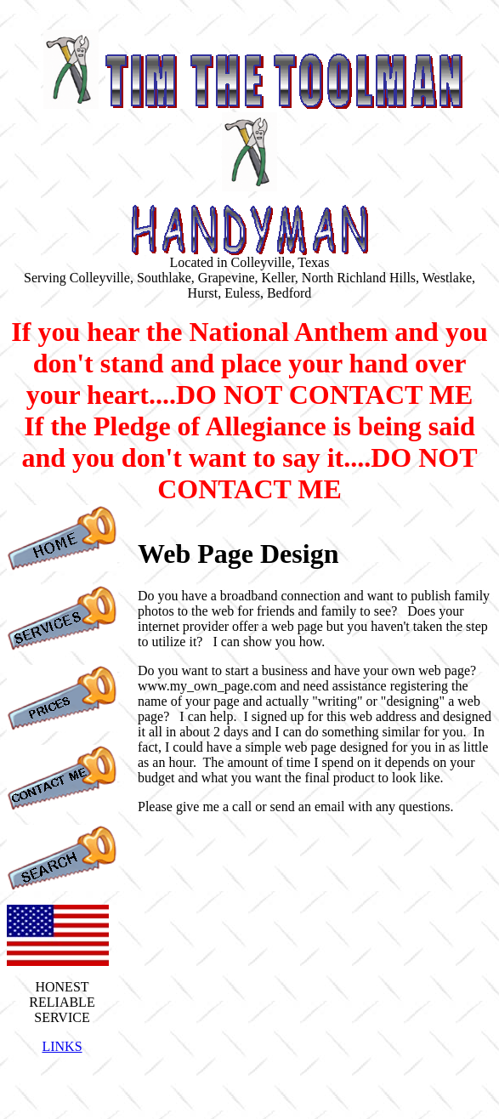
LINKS (62, 1046)
